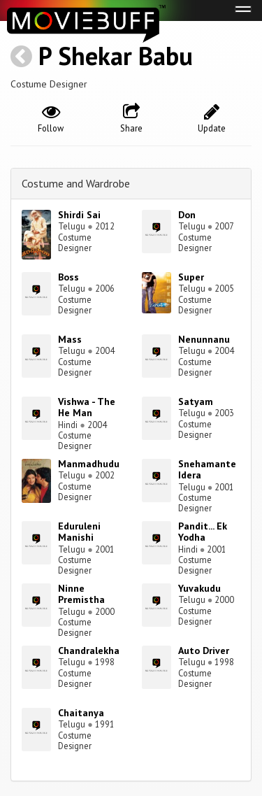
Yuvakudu (199, 588)
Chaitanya (81, 712)
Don (187, 214)
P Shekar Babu (115, 55)
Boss (68, 277)
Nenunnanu (204, 339)
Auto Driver (203, 650)
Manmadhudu (88, 463)
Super (191, 277)
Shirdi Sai (79, 214)
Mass (70, 339)
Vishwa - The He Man (86, 407)
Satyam (195, 401)
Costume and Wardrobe (76, 183)
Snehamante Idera (207, 469)
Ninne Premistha (81, 594)
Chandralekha (88, 650)
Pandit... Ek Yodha (202, 532)
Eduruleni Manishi (79, 532)
